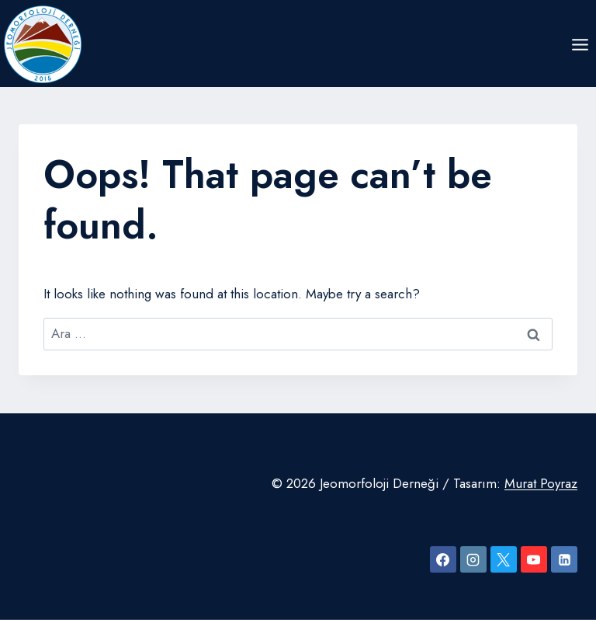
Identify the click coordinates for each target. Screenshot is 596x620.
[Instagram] (473, 559)
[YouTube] (534, 559)
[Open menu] (579, 44)
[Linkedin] (564, 559)
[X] (503, 559)
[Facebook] (443, 559)
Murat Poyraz (540, 483)
